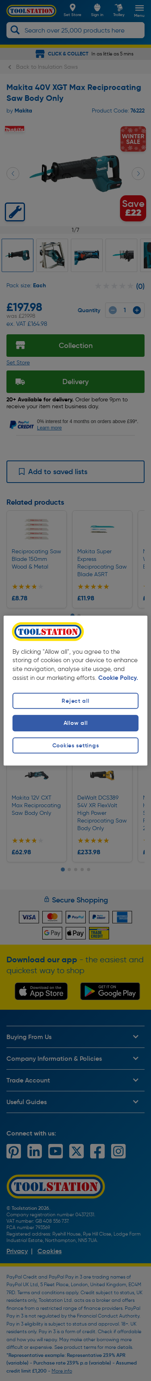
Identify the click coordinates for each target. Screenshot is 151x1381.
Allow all (75, 723)
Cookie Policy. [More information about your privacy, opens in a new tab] (118, 678)
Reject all (75, 701)
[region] (75, 690)
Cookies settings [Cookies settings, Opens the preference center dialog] (75, 745)
